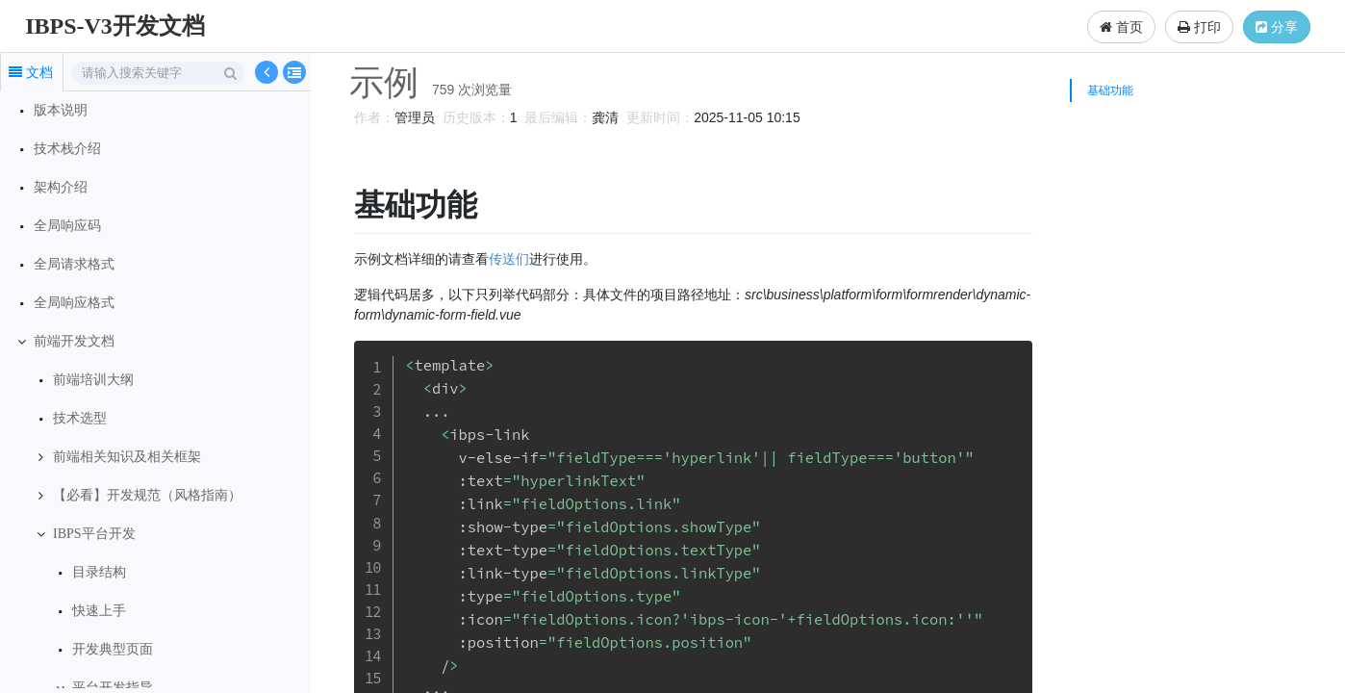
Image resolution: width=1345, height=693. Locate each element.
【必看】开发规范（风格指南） (147, 495)
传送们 (506, 259)
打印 (1199, 27)
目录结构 (99, 572)
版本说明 (61, 110)
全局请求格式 (74, 264)
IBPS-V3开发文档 (115, 25)
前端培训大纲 (93, 379)
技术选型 (80, 418)
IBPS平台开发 (94, 533)
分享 (1277, 27)
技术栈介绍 (67, 148)
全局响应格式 (74, 302)
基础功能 (1110, 90)
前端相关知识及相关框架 (127, 456)
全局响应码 (67, 225)
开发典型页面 (112, 649)
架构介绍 (61, 187)
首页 (1121, 27)
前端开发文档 (74, 341)
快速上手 (99, 610)
